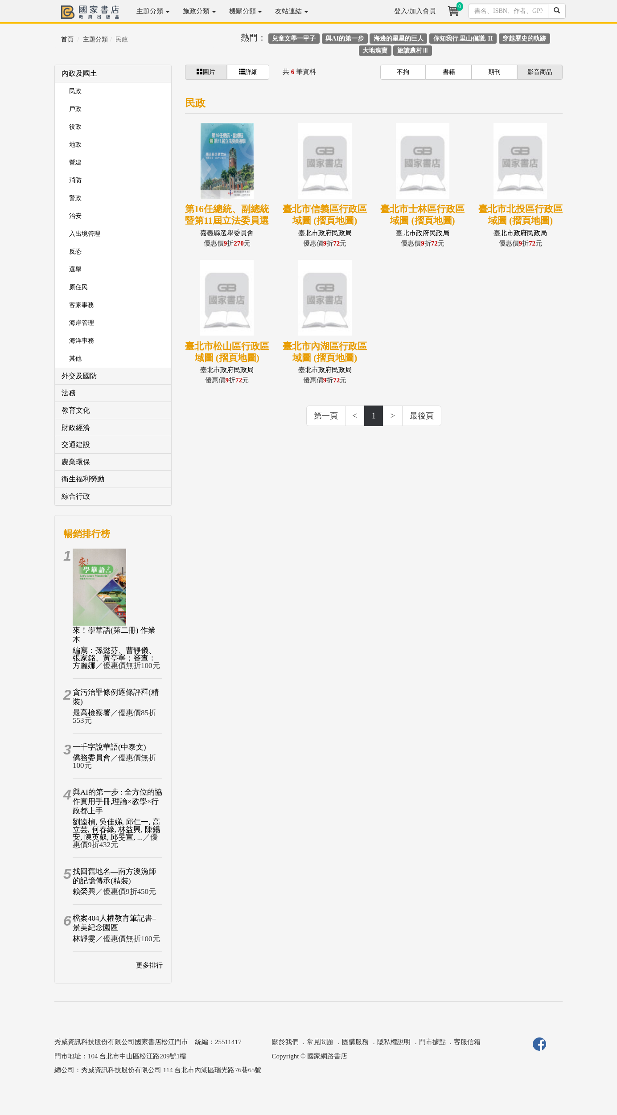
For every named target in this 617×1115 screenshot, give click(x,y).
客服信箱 (467, 1041)
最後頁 (422, 415)
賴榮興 (84, 891)
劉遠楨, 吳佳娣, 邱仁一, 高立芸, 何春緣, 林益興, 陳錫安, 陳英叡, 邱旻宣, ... (116, 829)
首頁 (67, 39)
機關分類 (245, 11)
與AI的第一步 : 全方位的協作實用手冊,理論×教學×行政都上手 (117, 802)
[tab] (113, 73)
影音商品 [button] (539, 72)
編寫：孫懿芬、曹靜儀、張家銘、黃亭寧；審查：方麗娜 (114, 658)
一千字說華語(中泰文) (109, 747)
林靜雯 (84, 939)
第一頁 (326, 415)
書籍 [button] (449, 72)
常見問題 (320, 1041)
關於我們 (285, 1041)
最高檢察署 (92, 713)
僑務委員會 (92, 758)
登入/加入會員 (415, 11)
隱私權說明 (394, 1041)
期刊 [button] (494, 72)
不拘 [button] (403, 72)
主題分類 (152, 11)
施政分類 (199, 11)
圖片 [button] (206, 71)
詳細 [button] (248, 71)
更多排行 (149, 965)
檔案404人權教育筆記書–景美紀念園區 (114, 923)
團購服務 (355, 1041)
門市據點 (432, 1041)
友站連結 (291, 11)
